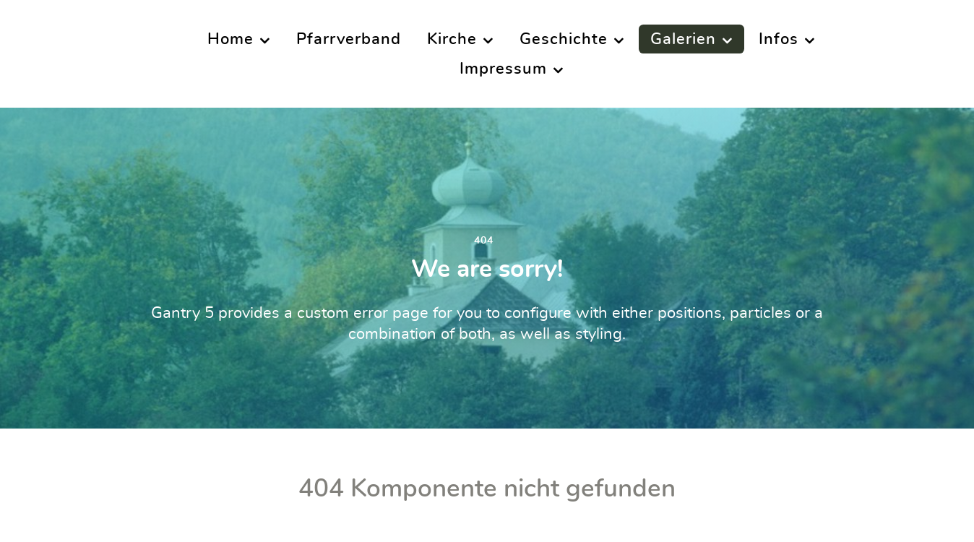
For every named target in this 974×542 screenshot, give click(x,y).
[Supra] (73, 52)
